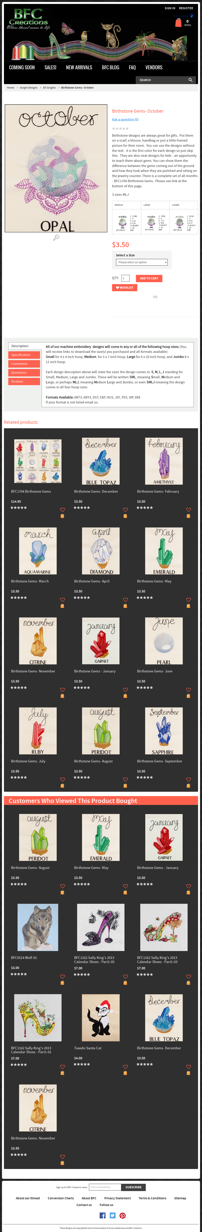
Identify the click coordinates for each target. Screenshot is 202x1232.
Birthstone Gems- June (154, 671)
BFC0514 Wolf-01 (24, 958)
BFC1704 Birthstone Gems (31, 492)
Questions (18, 372)
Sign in (170, 8)
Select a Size (125, 255)
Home (10, 88)
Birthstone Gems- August (93, 761)
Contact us (84, 1205)
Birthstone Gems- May (154, 581)
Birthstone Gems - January (95, 671)
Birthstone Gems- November (33, 671)
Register (186, 8)
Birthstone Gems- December (96, 492)
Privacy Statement (117, 1198)
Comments (19, 364)
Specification (20, 355)
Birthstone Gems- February (158, 492)
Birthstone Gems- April (91, 581)
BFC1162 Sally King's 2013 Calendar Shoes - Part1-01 (31, 1050)
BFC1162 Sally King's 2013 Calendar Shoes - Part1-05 (94, 960)
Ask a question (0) (125, 119)
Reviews (17, 381)
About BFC (89, 1198)
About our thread (28, 1198)
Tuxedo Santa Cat (87, 1048)
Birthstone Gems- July (28, 761)
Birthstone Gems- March (30, 581)
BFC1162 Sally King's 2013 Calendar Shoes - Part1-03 (157, 960)
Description (19, 346)
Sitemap (180, 1198)
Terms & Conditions (152, 1198)
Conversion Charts (61, 1198)
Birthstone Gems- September (159, 761)
